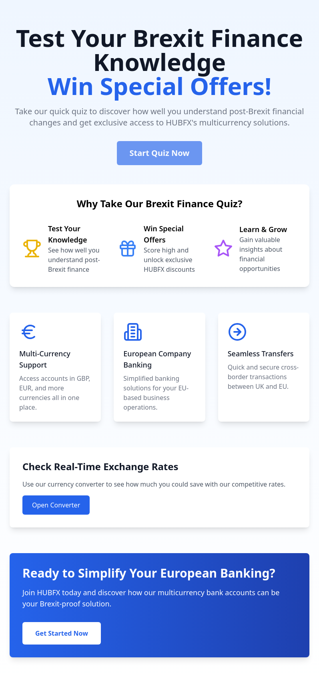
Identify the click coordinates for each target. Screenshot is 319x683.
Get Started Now (61, 633)
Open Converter (56, 505)
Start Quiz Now (160, 153)
